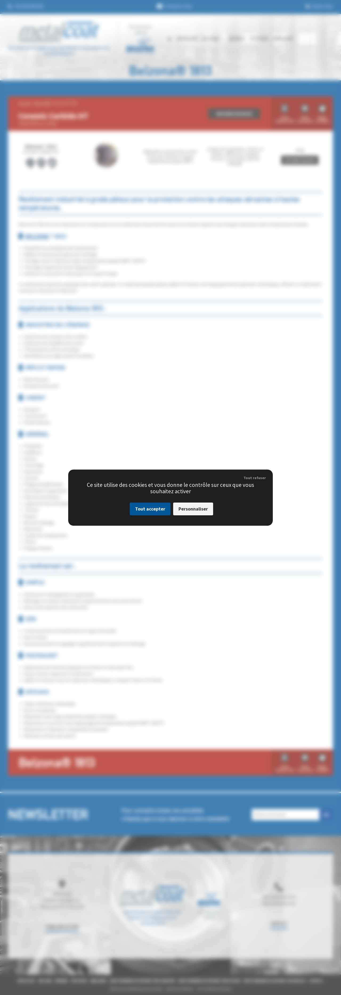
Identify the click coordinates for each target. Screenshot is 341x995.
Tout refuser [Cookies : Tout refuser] (254, 477)
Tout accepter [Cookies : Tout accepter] (150, 509)
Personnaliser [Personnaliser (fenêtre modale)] (193, 509)
